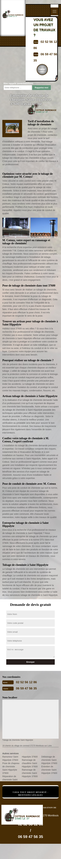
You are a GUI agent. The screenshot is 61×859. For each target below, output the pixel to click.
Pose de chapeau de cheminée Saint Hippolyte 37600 (10, 768)
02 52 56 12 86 (26, 682)
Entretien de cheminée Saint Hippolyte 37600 (49, 769)
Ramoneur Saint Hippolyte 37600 (10, 758)
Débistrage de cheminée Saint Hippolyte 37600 (49, 759)
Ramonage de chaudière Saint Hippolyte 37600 (30, 763)
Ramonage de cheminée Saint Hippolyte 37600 (30, 773)
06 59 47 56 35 (26, 688)
